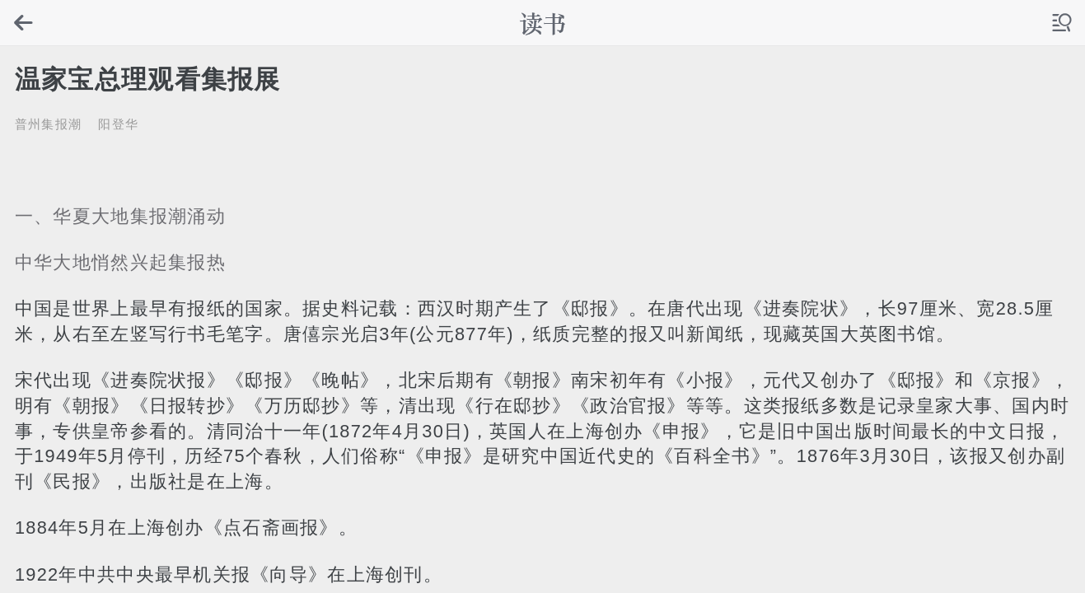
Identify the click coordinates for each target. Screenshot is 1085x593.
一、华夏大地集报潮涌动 (120, 216)
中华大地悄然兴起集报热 (120, 262)
